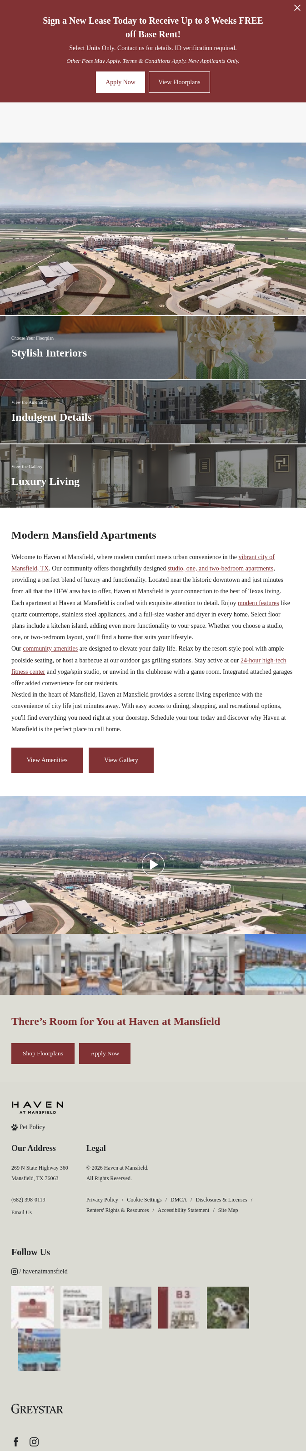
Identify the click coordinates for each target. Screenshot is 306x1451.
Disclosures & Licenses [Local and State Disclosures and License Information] (221, 1199)
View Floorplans (179, 82)
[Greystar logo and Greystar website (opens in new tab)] (37, 1366)
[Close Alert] (297, 10)
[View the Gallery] (153, 476)
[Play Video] (153, 865)
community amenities (50, 648)
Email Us (21, 1212)
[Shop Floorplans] (43, 1053)
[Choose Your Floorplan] (153, 347)
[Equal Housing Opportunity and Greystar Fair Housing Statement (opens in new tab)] (31, 1420)
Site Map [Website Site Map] (228, 1210)
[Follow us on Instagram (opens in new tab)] (34, 1399)
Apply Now (120, 82)
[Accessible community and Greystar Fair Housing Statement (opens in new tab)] (46, 1420)
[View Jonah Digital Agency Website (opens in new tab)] (89, 1420)
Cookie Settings (144, 1199)
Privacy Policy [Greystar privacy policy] (102, 1199)
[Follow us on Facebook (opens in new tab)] (16, 1399)
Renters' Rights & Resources (117, 1210)
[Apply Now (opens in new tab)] (104, 1053)
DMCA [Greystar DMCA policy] (179, 1199)
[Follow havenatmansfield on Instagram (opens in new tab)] (153, 1271)
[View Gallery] (121, 760)
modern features (258, 603)
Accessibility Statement (184, 1210)
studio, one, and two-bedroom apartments (221, 568)
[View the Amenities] (153, 411)
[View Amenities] (47, 760)
